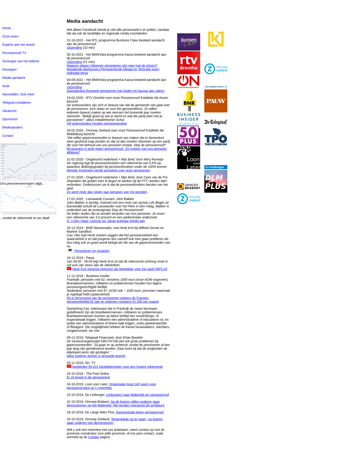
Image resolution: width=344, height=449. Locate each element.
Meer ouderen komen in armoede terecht (96, 356)
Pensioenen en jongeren (88, 251)
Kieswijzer (9, 69)
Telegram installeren (16, 102)
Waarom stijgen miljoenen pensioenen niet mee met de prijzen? (112, 65)
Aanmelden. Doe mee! (18, 94)
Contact (7, 135)
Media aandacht (13, 78)
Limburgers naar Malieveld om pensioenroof (137, 395)
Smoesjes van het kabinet (20, 61)
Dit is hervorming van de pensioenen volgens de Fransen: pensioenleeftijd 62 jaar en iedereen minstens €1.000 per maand (113, 299)
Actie (5, 86)
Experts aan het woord (18, 44)
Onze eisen (10, 36)
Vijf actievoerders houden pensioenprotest (97, 123)
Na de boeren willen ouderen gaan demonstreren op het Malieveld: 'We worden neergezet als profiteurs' (116, 403)
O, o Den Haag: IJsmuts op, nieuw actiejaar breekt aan (106, 221)
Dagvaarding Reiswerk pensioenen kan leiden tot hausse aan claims (115, 91)
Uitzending (74, 47)
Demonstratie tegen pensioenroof (140, 412)
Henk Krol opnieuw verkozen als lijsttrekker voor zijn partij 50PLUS (117, 269)
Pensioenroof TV (14, 53)
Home (6, 28)
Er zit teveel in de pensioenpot (88, 377)
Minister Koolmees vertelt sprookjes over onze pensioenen (108, 170)
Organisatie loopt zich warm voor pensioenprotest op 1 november (111, 386)
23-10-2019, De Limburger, (86, 395)
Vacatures (9, 111)
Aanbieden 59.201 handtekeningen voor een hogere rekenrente (115, 367)
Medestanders (12, 127)
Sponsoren (10, 119)
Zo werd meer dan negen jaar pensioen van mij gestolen (107, 192)
